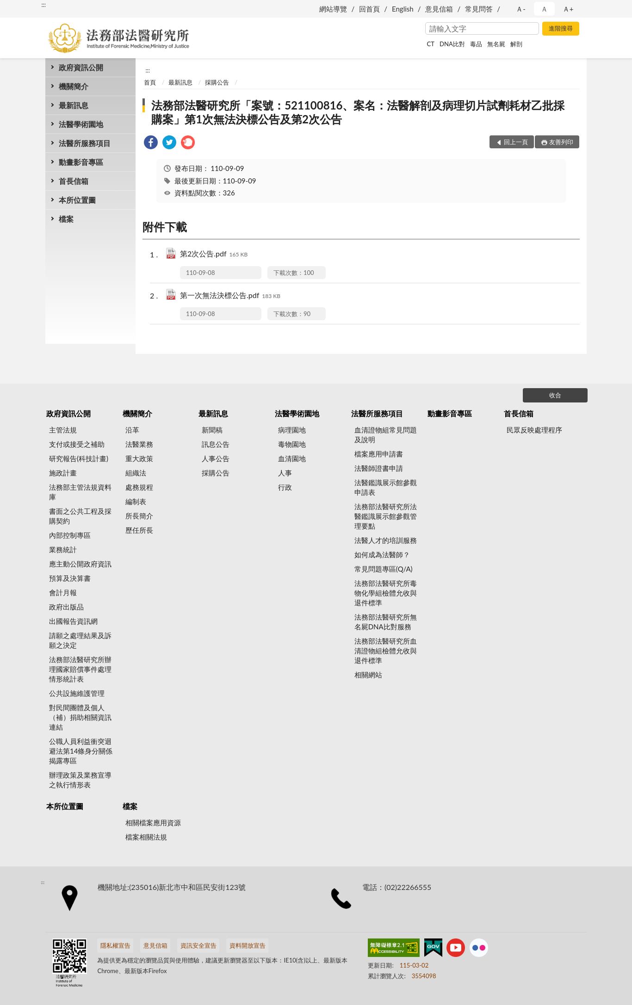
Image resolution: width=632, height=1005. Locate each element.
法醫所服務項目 (85, 143)
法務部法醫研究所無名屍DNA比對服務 (385, 622)
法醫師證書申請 (378, 468)
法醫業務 (139, 444)
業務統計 (63, 549)
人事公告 (215, 458)
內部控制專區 (70, 535)
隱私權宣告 (115, 945)
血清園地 (292, 458)
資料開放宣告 (247, 945)
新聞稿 (212, 430)
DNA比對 (452, 44)
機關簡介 (73, 86)
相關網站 (368, 674)
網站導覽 (333, 9)
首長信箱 (73, 181)
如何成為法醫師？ (382, 554)
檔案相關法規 (146, 837)
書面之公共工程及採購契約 (80, 516)
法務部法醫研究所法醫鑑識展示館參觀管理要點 (385, 516)
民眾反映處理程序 (534, 430)
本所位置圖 (77, 199)
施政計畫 (63, 473)
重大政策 (139, 458)
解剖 (516, 44)
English (403, 9)
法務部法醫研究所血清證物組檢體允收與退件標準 (385, 650)
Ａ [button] (544, 9)
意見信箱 (439, 9)
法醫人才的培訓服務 (385, 540)
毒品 (476, 44)
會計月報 (63, 592)
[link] (151, 143)
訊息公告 (215, 444)
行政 (285, 487)
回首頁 (369, 9)
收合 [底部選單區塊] (555, 395)
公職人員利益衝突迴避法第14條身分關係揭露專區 (80, 751)
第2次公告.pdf (214, 254)
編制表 (135, 501)
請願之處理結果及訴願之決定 (80, 640)
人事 (285, 473)
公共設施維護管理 (77, 693)
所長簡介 (139, 516)
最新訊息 (73, 105)
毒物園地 (292, 444)
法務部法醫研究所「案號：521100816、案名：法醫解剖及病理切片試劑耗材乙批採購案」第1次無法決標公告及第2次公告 (357, 112)
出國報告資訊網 (73, 621)
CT (430, 44)
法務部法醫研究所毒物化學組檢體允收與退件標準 (385, 593)
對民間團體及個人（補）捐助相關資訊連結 (80, 717)
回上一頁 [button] (516, 142)
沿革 (132, 430)
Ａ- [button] (521, 9)
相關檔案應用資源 (153, 822)
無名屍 (496, 44)
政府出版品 (66, 607)
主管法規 (63, 430)
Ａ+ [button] (568, 9)
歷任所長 (139, 530)
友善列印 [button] (561, 142)
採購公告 (217, 82)
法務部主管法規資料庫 (80, 492)
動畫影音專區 (81, 162)
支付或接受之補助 (77, 444)
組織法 (135, 473)
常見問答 (479, 9)
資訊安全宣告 (198, 945)
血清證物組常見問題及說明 (385, 435)
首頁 (150, 82)
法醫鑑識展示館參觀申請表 (385, 487)
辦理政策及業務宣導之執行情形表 (80, 780)
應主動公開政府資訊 (80, 564)
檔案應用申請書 (378, 454)
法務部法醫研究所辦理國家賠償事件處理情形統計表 (80, 669)
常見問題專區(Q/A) (383, 569)
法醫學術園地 (81, 124)
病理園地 (292, 430)
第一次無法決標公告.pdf (230, 296)
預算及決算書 (70, 578)
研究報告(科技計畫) (78, 458)
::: (43, 4)
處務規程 (139, 487)
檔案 (66, 218)
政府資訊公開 (81, 67)
